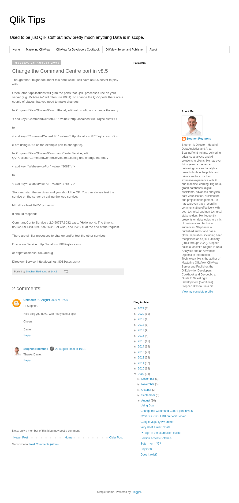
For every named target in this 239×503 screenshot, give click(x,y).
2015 (141, 341)
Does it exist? (149, 454)
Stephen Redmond (35, 349)
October (146, 389)
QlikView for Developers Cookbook (78, 49)
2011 (141, 363)
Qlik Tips (27, 19)
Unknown (29, 300)
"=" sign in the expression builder (161, 432)
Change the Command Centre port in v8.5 (167, 411)
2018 (141, 324)
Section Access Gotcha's (156, 438)
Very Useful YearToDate (155, 427)
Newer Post (20, 437)
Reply (27, 335)
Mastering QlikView (38, 49)
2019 (141, 319)
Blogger (136, 492)
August (146, 400)
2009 (141, 374)
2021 (141, 308)
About (153, 49)
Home (16, 49)
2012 (141, 357)
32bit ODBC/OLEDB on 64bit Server (163, 416)
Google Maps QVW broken (157, 421)
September (148, 395)
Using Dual (147, 405)
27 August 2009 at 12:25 (52, 300)
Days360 (146, 449)
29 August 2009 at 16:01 (70, 349)
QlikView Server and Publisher (125, 49)
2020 (141, 313)
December (148, 378)
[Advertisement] (157, 133)
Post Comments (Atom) (44, 444)
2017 (141, 330)
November (148, 384)
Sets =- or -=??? (151, 443)
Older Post (116, 437)
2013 (141, 352)
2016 (141, 335)
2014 (141, 346)
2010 (141, 368)
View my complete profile (197, 291)
